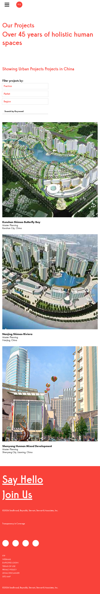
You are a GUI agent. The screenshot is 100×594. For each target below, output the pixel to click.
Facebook (5, 543)
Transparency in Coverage (13, 523)
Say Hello (22, 480)
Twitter (15, 543)
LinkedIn (25, 543)
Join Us (17, 495)
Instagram (35, 543)
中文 (19, 4)
